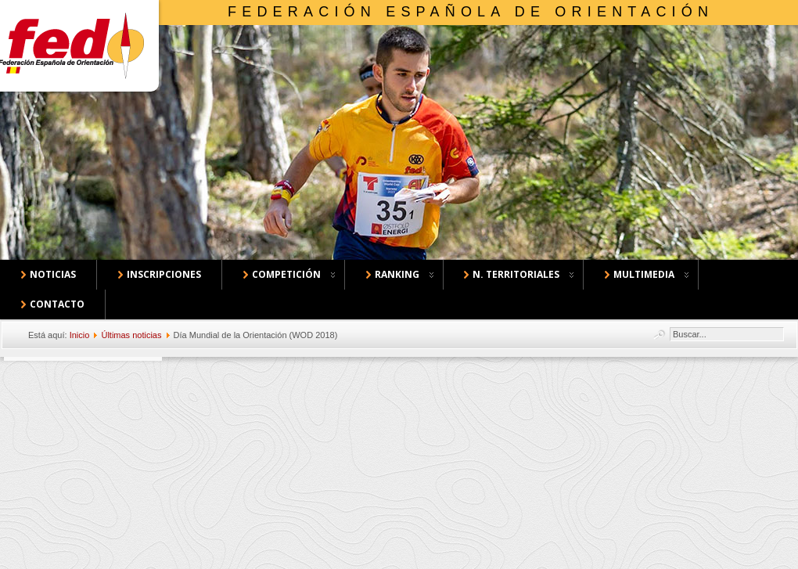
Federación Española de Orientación (471, 12)
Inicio (80, 335)
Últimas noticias (131, 335)
